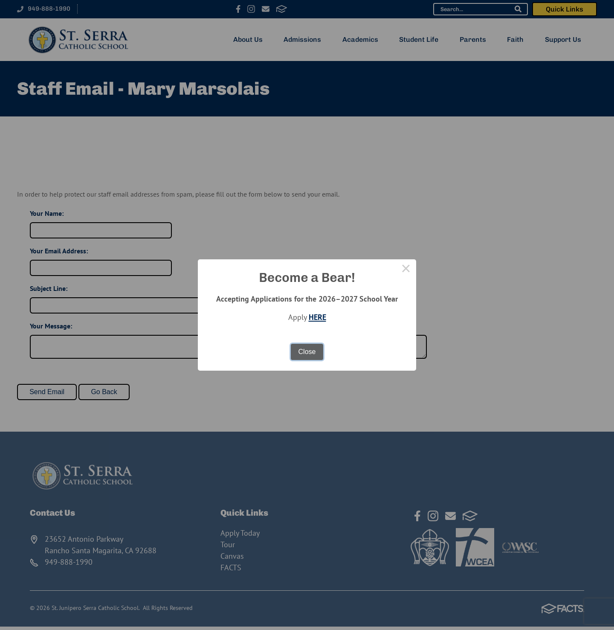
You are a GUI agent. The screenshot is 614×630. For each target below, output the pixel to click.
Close (307, 351)
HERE (317, 317)
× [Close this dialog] (406, 269)
